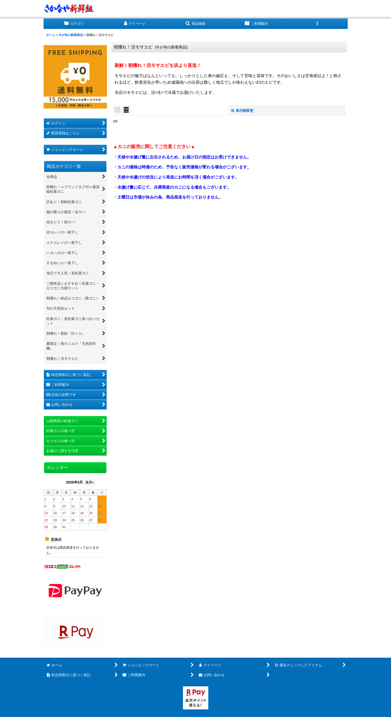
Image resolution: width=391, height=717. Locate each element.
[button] (195, 24)
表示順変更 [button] (242, 111)
